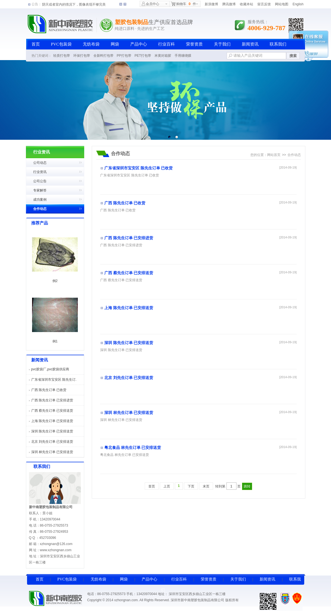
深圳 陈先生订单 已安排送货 (52, 431)
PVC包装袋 (61, 44)
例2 (55, 281)
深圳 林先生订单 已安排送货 (52, 452)
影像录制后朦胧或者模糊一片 (64, 4)
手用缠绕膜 (183, 56)
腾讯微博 (229, 4)
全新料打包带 (103, 56)
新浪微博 (211, 4)
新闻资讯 (250, 44)
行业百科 (166, 44)
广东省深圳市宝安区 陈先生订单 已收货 (138, 168)
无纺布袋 (91, 44)
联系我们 (278, 44)
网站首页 (274, 155)
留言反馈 (264, 4)
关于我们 (222, 44)
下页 (191, 486)
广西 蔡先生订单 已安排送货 (52, 411)
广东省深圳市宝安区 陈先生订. (54, 380)
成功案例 (40, 200)
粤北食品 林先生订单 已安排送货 (132, 448)
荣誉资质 (194, 44)
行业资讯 (40, 172)
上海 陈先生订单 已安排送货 (52, 421)
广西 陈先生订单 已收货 (49, 390)
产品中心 (138, 44)
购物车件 (183, 4)
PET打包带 (143, 56)
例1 (55, 341)
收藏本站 (246, 4)
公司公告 (40, 181)
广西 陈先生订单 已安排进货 (52, 400)
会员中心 (150, 4)
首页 (36, 44)
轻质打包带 (61, 56)
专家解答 (40, 190)
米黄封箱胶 (162, 56)
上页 (166, 486)
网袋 (115, 44)
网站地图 (281, 4)
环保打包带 (81, 56)
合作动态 (40, 209)
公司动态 (40, 163)
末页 (206, 486)
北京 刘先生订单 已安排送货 (52, 442)
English (298, 4)
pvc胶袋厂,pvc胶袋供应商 (50, 369)
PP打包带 (124, 56)
